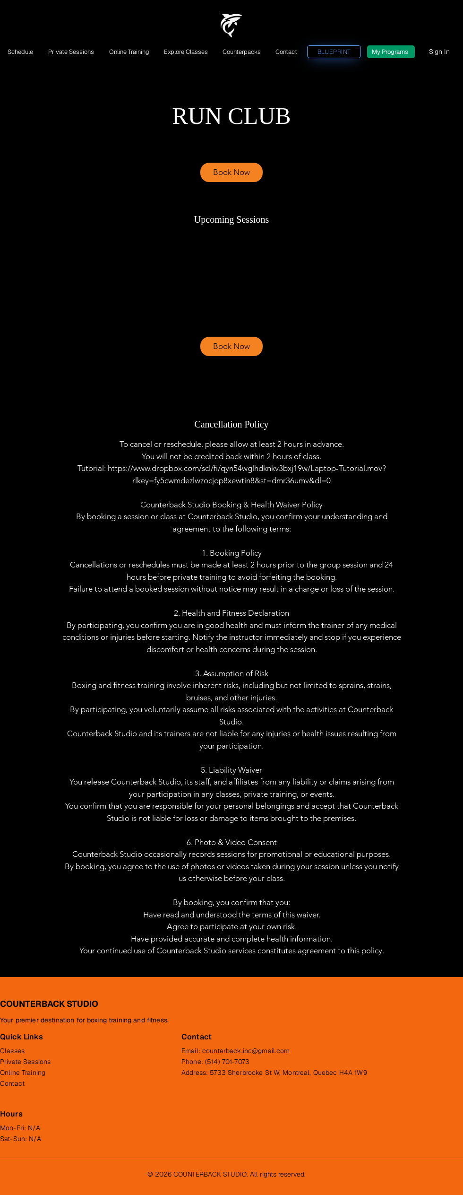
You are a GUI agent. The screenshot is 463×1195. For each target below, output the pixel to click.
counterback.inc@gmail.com (246, 1051)
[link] (231, 172)
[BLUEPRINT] (334, 51)
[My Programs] (391, 51)
